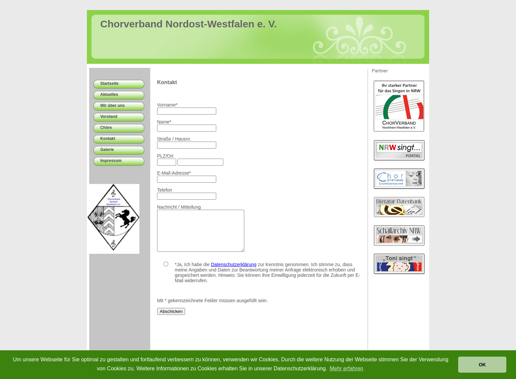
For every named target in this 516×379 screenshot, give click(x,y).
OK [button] (482, 364)
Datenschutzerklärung (233, 272)
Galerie (107, 149)
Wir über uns (112, 105)
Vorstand (108, 116)
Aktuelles (109, 94)
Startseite (109, 83)
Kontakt (107, 138)
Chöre (106, 127)
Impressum (111, 160)
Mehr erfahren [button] (346, 368)
